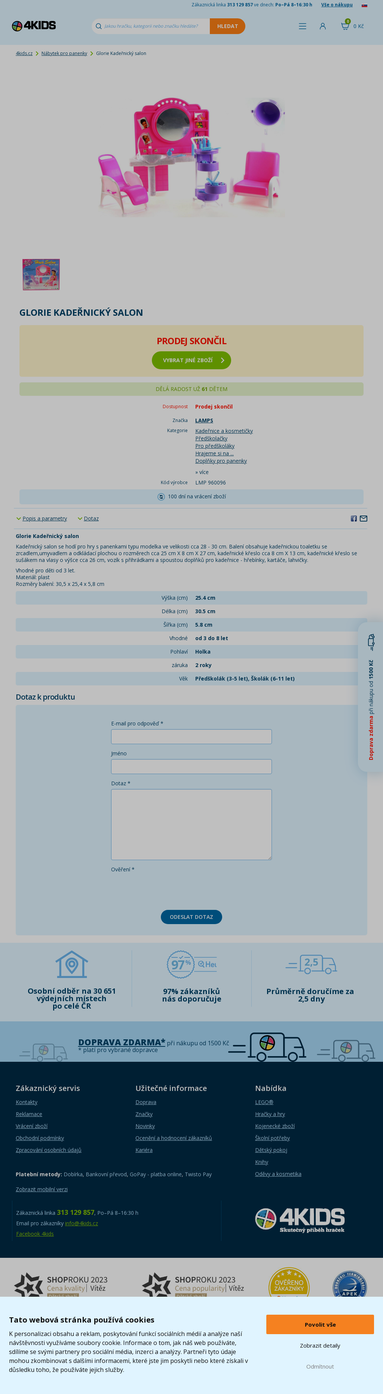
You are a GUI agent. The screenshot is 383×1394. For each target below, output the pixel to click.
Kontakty (26, 1102)
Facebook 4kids (35, 1233)
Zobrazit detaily (320, 1345)
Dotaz (91, 518)
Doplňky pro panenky (221, 460)
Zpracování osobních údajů (49, 1149)
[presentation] (168, 889)
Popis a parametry (44, 518)
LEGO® (264, 1102)
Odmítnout (320, 1366)
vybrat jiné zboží (193, 360)
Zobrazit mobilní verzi (42, 1189)
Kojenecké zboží (275, 1125)
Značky (144, 1114)
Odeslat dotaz (191, 916)
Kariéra (144, 1149)
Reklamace (29, 1114)
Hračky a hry (270, 1114)
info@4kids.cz (81, 1223)
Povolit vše (320, 1324)
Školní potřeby (272, 1137)
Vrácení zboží (32, 1125)
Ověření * (123, 869)
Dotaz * (121, 783)
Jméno (119, 753)
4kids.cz (24, 53)
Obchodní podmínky (40, 1137)
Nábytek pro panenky (64, 53)
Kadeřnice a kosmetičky (224, 430)
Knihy (261, 1161)
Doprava (145, 1102)
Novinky (145, 1125)
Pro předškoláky (215, 445)
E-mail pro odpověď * (137, 723)
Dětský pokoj (271, 1149)
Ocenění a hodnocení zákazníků (173, 1137)
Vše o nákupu (337, 4)
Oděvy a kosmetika (278, 1173)
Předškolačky (211, 438)
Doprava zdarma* (121, 1042)
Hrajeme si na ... (214, 453)
